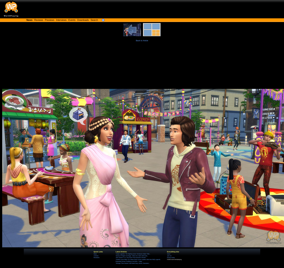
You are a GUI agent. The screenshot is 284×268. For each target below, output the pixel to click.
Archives (96, 256)
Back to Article (142, 40)
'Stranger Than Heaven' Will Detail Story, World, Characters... (133, 263)
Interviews (61, 20)
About (168, 254)
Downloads (83, 20)
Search (94, 20)
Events (71, 20)
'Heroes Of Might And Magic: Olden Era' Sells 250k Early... (132, 256)
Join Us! (169, 256)
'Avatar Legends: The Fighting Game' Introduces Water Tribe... (133, 254)
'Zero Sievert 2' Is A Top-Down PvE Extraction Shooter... (131, 257)
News (95, 254)
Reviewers (97, 257)
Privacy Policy (171, 257)
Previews (49, 20)
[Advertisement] (142, 66)
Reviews (38, 20)
